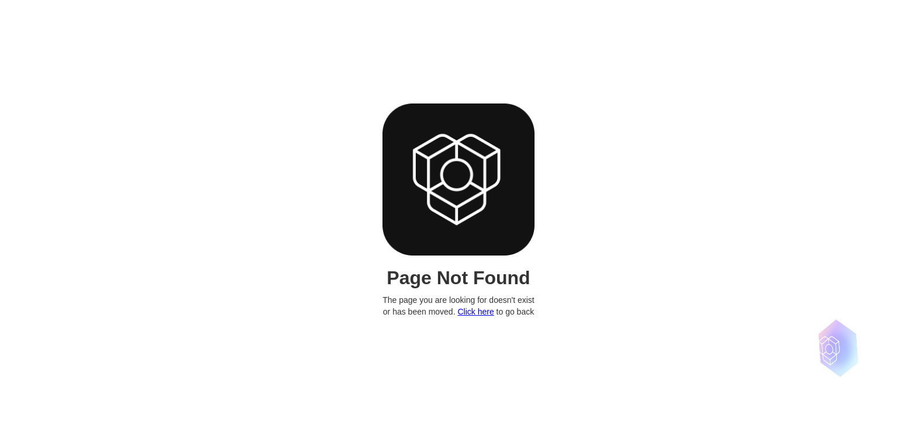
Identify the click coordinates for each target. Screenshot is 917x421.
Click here (475, 311)
